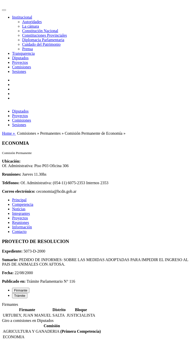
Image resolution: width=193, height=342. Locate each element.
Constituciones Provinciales (44, 35)
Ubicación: (11, 161)
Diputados (20, 58)
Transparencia (23, 53)
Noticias (18, 209)
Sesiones (19, 71)
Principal (19, 200)
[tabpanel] (96, 310)
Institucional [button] (22, 17)
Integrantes (21, 213)
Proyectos (20, 62)
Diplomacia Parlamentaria (43, 40)
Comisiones (21, 67)
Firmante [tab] (20, 290)
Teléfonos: (11, 183)
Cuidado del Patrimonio (41, 44)
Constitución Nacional (40, 31)
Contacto (19, 231)
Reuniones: (11, 174)
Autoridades (32, 22)
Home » (9, 133)
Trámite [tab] (19, 296)
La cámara (30, 26)
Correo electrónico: (18, 191)
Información (22, 227)
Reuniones (20, 222)
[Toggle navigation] (4, 10)
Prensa (27, 49)
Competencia (22, 204)
